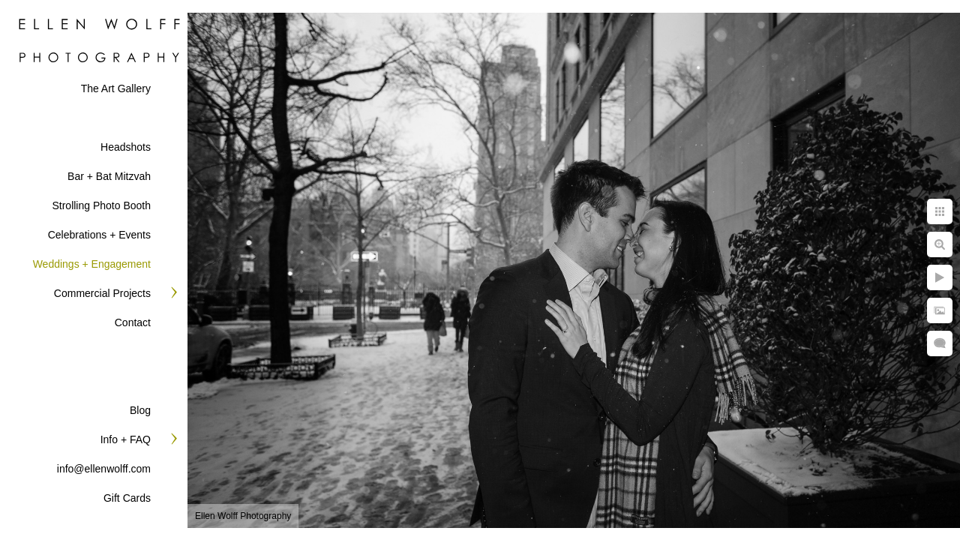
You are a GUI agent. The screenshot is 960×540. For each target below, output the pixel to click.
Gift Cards (127, 498)
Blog (140, 410)
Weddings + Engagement (92, 264)
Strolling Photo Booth (101, 206)
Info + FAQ (125, 440)
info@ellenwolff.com (104, 469)
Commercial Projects (102, 293)
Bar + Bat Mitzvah (109, 176)
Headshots (125, 147)
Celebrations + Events (99, 235)
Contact (133, 322)
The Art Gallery (116, 88)
